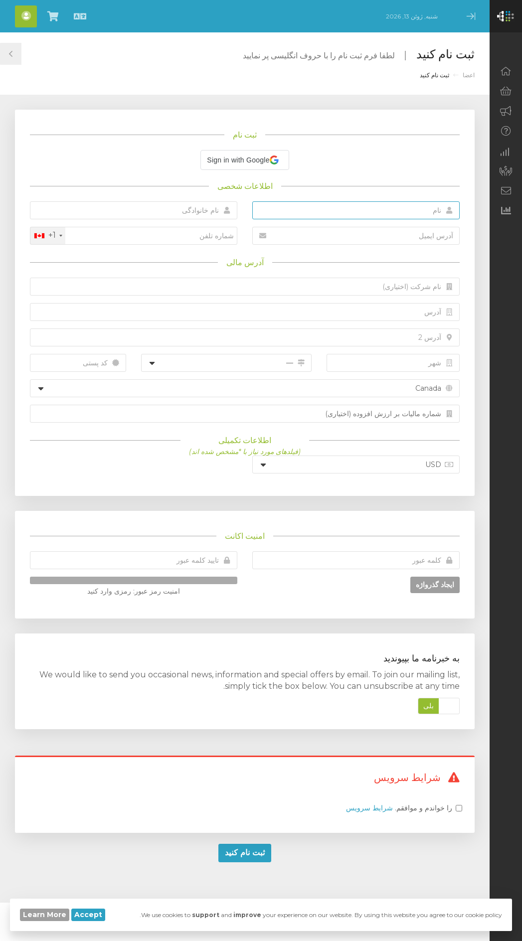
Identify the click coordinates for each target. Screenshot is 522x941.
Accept (88, 914)
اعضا (469, 75)
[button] (244, 160)
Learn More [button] (44, 914)
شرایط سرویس (369, 807)
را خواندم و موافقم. (399, 807)
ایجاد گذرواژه (435, 584)
